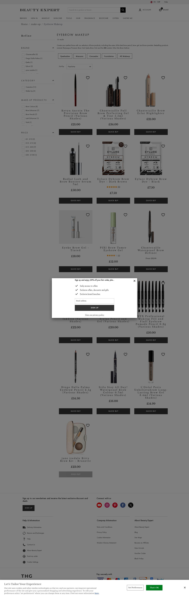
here (97, 593)
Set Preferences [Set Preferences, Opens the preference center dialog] (135, 588)
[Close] (134, 281)
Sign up (94, 308)
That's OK (154, 588)
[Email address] (94, 301)
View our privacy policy (94, 315)
